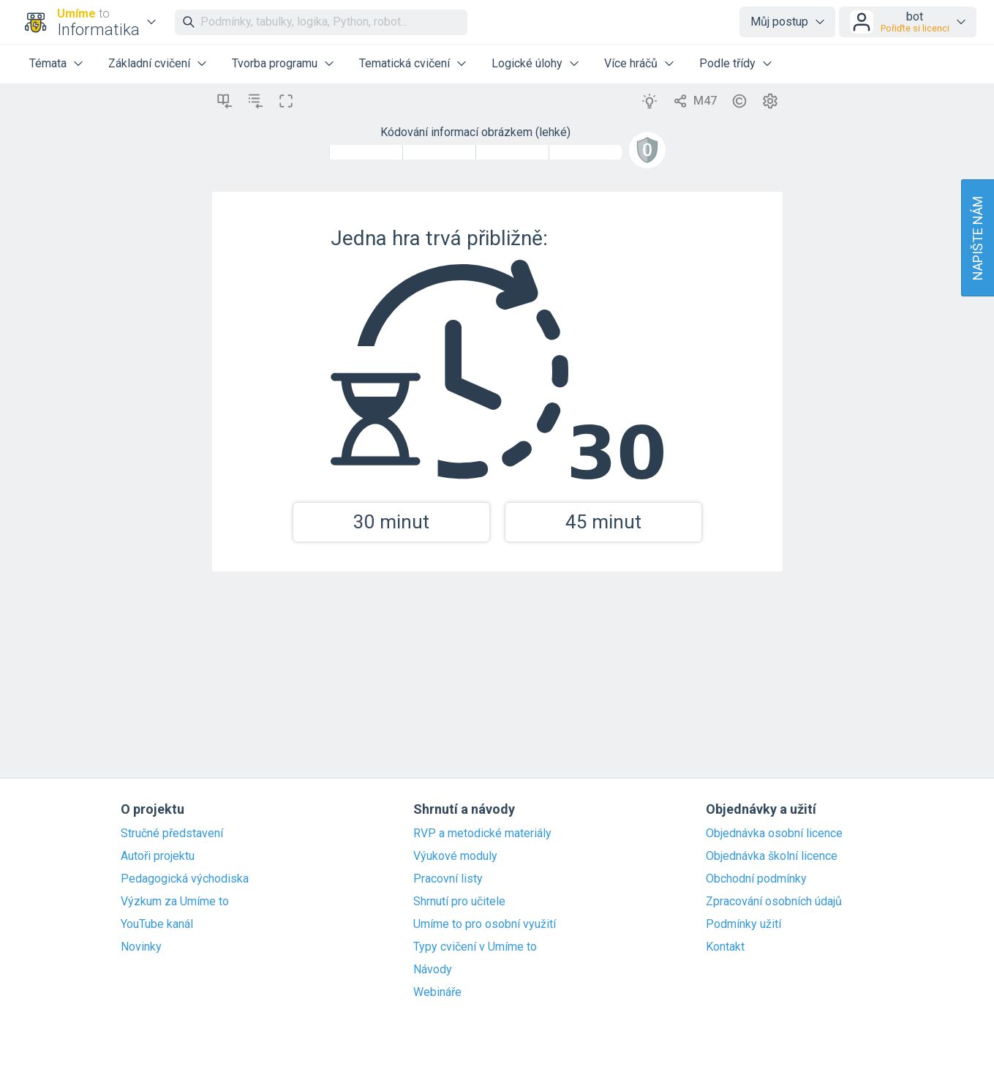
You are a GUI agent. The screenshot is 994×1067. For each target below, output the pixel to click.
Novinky (141, 947)
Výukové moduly (455, 856)
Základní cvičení (149, 63)
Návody (432, 969)
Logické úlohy (527, 63)
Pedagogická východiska (185, 879)
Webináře (437, 992)
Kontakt (725, 947)
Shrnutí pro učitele (459, 901)
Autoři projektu (158, 856)
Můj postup (779, 22)
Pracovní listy (448, 879)
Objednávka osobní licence (774, 833)
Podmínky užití (743, 924)
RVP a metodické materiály (482, 833)
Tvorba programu (274, 63)
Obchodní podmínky (756, 879)
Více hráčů (631, 63)
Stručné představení (172, 833)
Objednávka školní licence (771, 856)
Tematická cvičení (404, 63)
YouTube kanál (157, 924)
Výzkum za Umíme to (175, 901)
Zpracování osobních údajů (774, 901)
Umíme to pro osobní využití (484, 924)
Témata (48, 63)
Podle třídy (727, 63)
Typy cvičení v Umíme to (475, 947)
